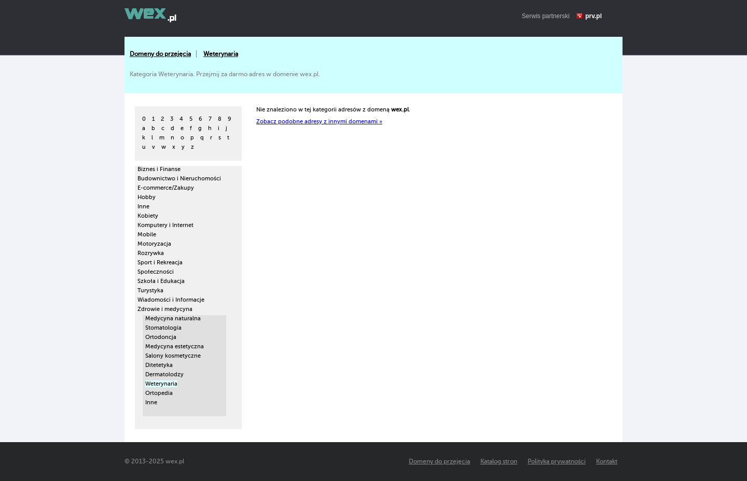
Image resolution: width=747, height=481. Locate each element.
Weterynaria (220, 54)
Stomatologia (163, 327)
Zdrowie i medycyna (164, 309)
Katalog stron (498, 461)
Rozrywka (150, 253)
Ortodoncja (160, 337)
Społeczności (155, 271)
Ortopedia (159, 393)
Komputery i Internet (165, 225)
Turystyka (150, 290)
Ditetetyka (159, 365)
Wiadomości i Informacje (170, 299)
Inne (143, 206)
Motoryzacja (154, 243)
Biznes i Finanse (159, 169)
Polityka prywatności (557, 461)
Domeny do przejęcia (160, 54)
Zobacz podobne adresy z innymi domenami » (319, 121)
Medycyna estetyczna (174, 346)
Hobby (146, 197)
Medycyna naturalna (173, 318)
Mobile (146, 234)
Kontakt (606, 461)
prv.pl (593, 16)
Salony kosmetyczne (173, 355)
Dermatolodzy (164, 374)
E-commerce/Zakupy (165, 188)
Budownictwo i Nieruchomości (179, 178)
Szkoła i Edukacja (161, 281)
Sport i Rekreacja (160, 262)
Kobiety (147, 216)
